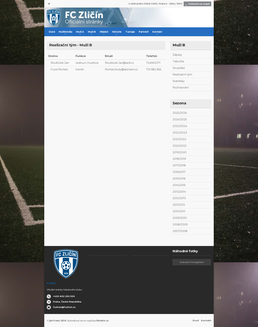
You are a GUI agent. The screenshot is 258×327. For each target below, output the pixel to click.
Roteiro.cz (100, 320)
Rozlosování (181, 87)
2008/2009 (180, 224)
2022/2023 (180, 132)
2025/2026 (180, 112)
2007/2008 (180, 231)
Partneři (143, 31)
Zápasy (177, 54)
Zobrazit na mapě (198, 3)
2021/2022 (179, 139)
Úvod (52, 31)
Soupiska (178, 67)
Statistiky (178, 81)
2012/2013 (179, 198)
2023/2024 (180, 126)
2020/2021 (179, 145)
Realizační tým (182, 74)
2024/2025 (180, 119)
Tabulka (178, 61)
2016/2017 (179, 172)
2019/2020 (179, 152)
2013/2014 (179, 191)
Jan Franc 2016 (56, 320)
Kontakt (206, 320)
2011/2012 (179, 204)
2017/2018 (179, 165)
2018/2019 (179, 158)
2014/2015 (179, 185)
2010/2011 (179, 211)
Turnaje (130, 31)
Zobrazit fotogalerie (192, 262)
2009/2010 (180, 217)
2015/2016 (179, 178)
